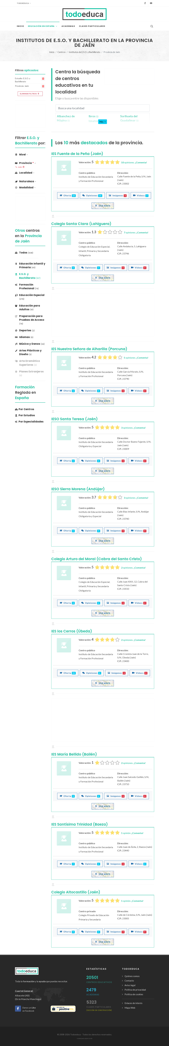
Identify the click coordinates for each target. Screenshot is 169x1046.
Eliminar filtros (30, 93)
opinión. (132, 833)
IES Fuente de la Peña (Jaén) (77, 153)
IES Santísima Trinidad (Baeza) (79, 824)
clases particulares (99, 1008)
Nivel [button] (21, 154)
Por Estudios (25, 415)
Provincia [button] (25, 163)
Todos (24, 252)
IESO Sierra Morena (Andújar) (78, 489)
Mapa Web (130, 1007)
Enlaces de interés (133, 1003)
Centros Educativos (99, 982)
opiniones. (134, 162)
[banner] (30, 363)
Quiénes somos (132, 976)
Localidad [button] (24, 173)
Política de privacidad (135, 989)
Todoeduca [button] (24, 3)
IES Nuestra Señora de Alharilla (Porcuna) (89, 348)
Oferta (68, 195)
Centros (62, 52)
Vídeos (140, 195)
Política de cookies (134, 994)
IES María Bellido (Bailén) (74, 754)
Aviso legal (130, 985)
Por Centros (24, 409)
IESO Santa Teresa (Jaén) (74, 419)
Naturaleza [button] (25, 181)
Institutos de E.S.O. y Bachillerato (84, 52)
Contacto (129, 980)
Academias (92, 994)
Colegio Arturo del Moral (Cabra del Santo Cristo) (96, 558)
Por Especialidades (29, 421)
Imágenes (118, 195)
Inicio (51, 52)
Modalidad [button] (25, 187)
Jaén (20, 167)
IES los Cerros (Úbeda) (71, 631)
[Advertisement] (129, 76)
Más (103, 121)
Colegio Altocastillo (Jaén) (75, 892)
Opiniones (92, 195)
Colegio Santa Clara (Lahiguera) (81, 223)
